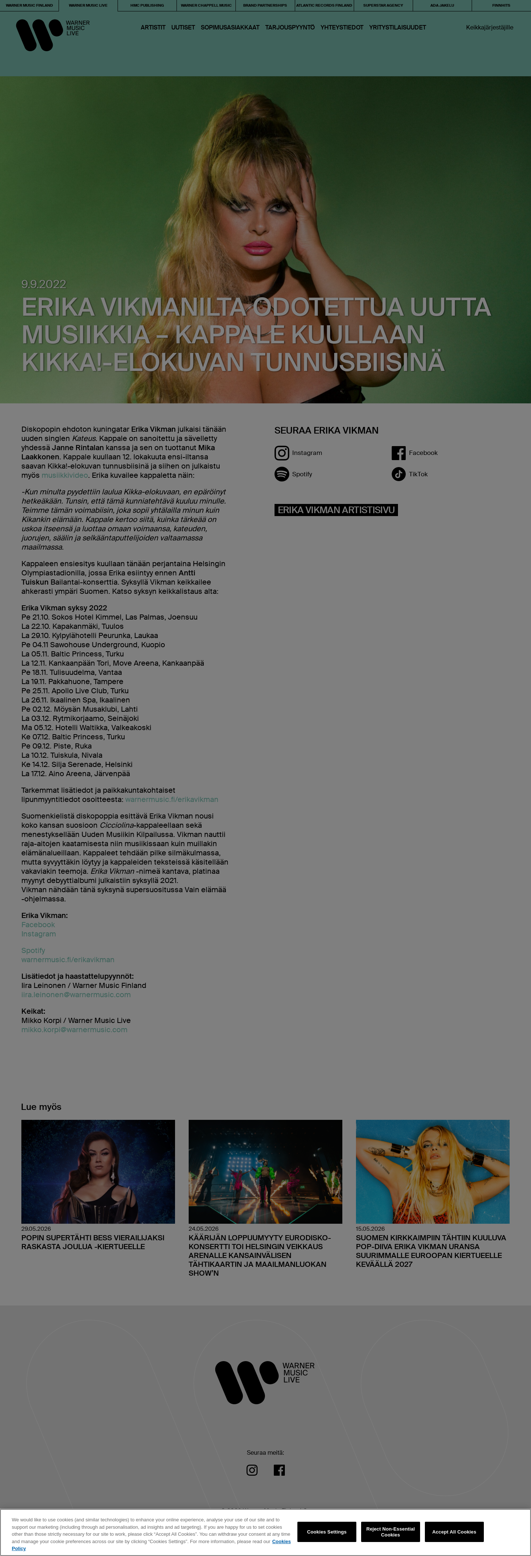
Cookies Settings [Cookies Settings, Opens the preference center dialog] (327, 1532)
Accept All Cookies (454, 1532)
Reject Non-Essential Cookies (390, 1532)
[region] (265, 1532)
